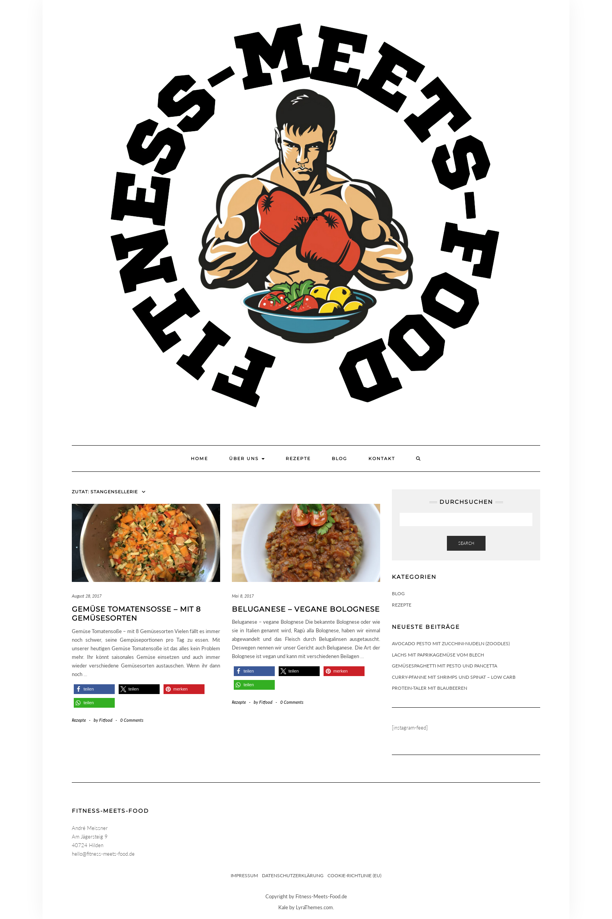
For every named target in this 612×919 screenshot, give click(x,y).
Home (199, 458)
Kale (283, 907)
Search (466, 543)
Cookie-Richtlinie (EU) (354, 875)
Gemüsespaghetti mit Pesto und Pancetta (444, 666)
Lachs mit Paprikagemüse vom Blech (438, 655)
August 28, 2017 (86, 595)
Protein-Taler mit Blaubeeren (429, 688)
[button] (94, 689)
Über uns (247, 458)
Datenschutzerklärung (293, 875)
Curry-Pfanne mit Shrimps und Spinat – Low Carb (454, 677)
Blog (339, 458)
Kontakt (381, 458)
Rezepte (298, 458)
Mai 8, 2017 (243, 595)
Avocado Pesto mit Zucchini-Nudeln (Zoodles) (451, 643)
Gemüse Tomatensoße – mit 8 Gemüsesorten (136, 614)
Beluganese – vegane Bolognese (306, 609)
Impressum (244, 875)
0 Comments (131, 720)
